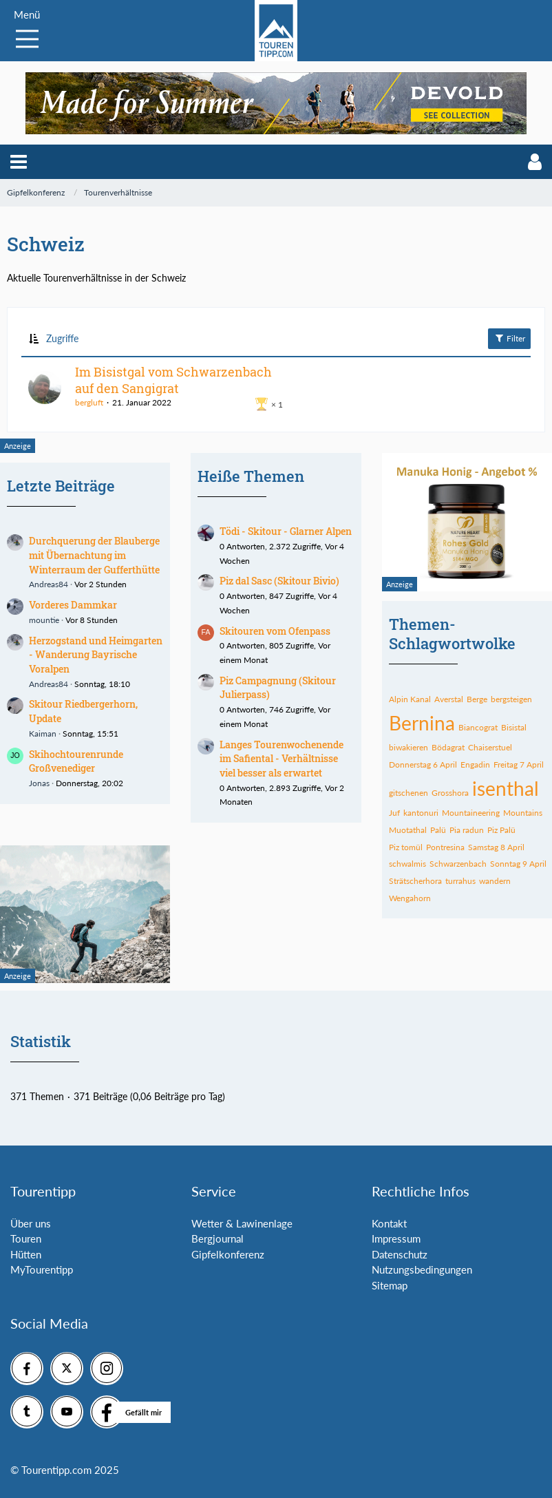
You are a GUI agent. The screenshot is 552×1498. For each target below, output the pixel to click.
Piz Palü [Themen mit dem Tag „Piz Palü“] (501, 830)
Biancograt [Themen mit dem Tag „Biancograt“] (478, 727)
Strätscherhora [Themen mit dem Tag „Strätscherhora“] (415, 881)
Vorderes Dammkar (73, 604)
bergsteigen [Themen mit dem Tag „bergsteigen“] (511, 699)
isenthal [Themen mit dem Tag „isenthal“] (505, 788)
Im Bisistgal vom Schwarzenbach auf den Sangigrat (173, 380)
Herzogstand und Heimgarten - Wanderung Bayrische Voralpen (95, 654)
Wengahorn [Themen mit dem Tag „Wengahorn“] (410, 898)
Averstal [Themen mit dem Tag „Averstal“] (448, 699)
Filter (509, 338)
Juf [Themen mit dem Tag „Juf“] (394, 813)
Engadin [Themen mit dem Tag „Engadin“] (475, 764)
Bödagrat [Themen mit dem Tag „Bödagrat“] (448, 747)
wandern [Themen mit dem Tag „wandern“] (495, 881)
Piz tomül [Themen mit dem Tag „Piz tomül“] (406, 847)
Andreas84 (48, 584)
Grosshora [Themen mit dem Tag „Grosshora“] (450, 793)
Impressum (396, 1238)
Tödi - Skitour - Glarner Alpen (286, 531)
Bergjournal (217, 1238)
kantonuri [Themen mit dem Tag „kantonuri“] (420, 813)
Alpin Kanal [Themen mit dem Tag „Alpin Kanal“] (410, 699)
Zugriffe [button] (62, 338)
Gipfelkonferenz (227, 1254)
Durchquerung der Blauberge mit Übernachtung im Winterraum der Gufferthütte (94, 555)
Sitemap (389, 1285)
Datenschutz (399, 1254)
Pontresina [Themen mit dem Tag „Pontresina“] (445, 847)
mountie (44, 620)
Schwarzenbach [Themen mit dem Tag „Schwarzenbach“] (458, 863)
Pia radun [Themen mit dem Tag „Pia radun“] (466, 830)
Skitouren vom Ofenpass (275, 630)
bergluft (89, 402)
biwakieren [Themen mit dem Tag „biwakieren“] (408, 747)
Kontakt (389, 1223)
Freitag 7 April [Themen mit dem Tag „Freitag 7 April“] (518, 764)
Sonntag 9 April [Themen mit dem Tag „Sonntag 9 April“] (518, 863)
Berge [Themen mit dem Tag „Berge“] (477, 699)
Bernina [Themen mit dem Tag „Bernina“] (422, 723)
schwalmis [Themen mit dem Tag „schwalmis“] (407, 863)
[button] (18, 162)
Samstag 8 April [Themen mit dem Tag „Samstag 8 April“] (496, 847)
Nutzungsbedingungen (422, 1269)
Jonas (39, 783)
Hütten (25, 1254)
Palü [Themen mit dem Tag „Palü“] (438, 830)
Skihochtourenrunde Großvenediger (76, 761)
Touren (25, 1238)
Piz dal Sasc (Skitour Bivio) (279, 580)
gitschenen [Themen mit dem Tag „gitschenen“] (408, 793)
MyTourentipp (41, 1269)
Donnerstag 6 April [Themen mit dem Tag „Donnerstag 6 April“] (423, 764)
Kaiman (42, 733)
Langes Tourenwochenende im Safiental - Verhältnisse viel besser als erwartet (281, 758)
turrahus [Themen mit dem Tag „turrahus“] (460, 881)
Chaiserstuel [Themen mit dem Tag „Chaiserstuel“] (490, 747)
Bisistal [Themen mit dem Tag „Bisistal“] (514, 727)
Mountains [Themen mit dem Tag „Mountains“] (522, 813)
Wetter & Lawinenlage (242, 1223)
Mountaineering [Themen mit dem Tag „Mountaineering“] (471, 813)
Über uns (30, 1223)
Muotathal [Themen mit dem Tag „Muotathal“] (408, 830)
